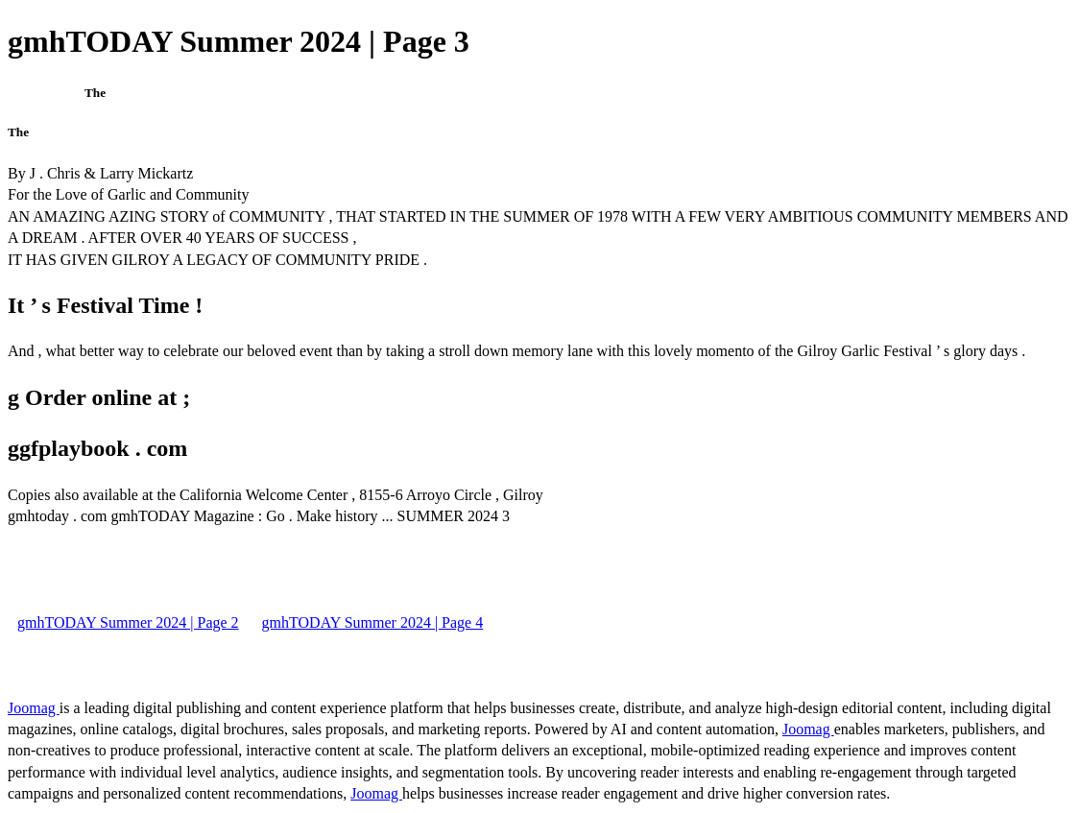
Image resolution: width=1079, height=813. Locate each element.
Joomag (34, 708)
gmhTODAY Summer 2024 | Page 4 (373, 622)
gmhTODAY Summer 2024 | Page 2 (128, 622)
